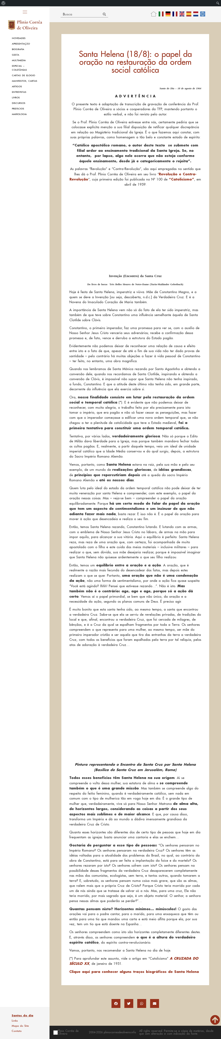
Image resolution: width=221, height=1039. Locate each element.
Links (15, 1020)
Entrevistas (19, 92)
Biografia (18, 49)
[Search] (104, 14)
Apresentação (21, 43)
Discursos (18, 103)
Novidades (19, 38)
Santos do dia (22, 1015)
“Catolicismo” (181, 179)
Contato (17, 1030)
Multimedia (19, 60)
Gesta (15, 54)
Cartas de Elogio (23, 75)
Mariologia (19, 114)
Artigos (17, 86)
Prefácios (18, 108)
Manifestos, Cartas (24, 81)
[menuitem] (3, 3)
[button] (115, 1003)
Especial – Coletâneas (19, 68)
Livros (16, 97)
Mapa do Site (20, 1025)
